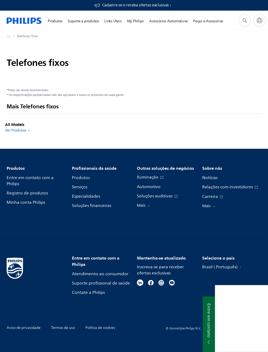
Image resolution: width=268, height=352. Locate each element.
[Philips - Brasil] (12, 36)
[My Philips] (259, 20)
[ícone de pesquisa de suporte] (244, 20)
